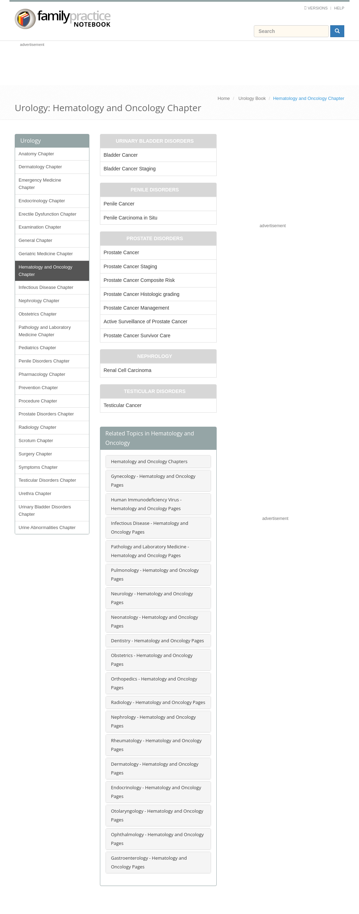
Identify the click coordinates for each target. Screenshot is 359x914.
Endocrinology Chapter (42, 200)
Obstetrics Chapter (37, 314)
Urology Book (252, 98)
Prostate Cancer (121, 252)
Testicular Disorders (154, 391)
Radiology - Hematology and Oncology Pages (158, 702)
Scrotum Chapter (36, 440)
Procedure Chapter (38, 401)
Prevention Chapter (38, 387)
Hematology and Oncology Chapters (149, 461)
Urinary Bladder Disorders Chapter (45, 510)
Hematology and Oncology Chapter (45, 270)
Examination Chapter (40, 227)
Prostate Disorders (155, 238)
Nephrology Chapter (39, 300)
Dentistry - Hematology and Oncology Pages (157, 640)
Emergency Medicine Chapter (40, 183)
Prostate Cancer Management (136, 308)
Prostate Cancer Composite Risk (139, 280)
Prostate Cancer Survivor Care (137, 335)
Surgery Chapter (35, 453)
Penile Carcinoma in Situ (130, 218)
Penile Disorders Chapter (44, 361)
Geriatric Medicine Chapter (46, 253)
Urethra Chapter (35, 493)
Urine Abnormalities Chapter (47, 527)
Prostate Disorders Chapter (46, 414)
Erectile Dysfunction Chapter (47, 214)
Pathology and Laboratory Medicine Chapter (45, 331)
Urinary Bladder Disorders (155, 141)
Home (224, 98)
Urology (30, 140)
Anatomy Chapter (36, 153)
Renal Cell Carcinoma (127, 370)
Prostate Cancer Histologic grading (142, 294)
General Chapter (35, 240)
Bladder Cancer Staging (130, 168)
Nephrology (154, 356)
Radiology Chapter (37, 427)
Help (339, 8)
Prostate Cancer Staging (130, 266)
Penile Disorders (155, 189)
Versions (318, 8)
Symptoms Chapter (38, 467)
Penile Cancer (119, 204)
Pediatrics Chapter (37, 347)
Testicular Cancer (123, 405)
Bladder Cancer (121, 155)
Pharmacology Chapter (42, 374)
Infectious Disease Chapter (46, 287)
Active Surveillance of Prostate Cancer (146, 321)
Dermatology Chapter (40, 166)
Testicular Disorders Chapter (47, 480)
